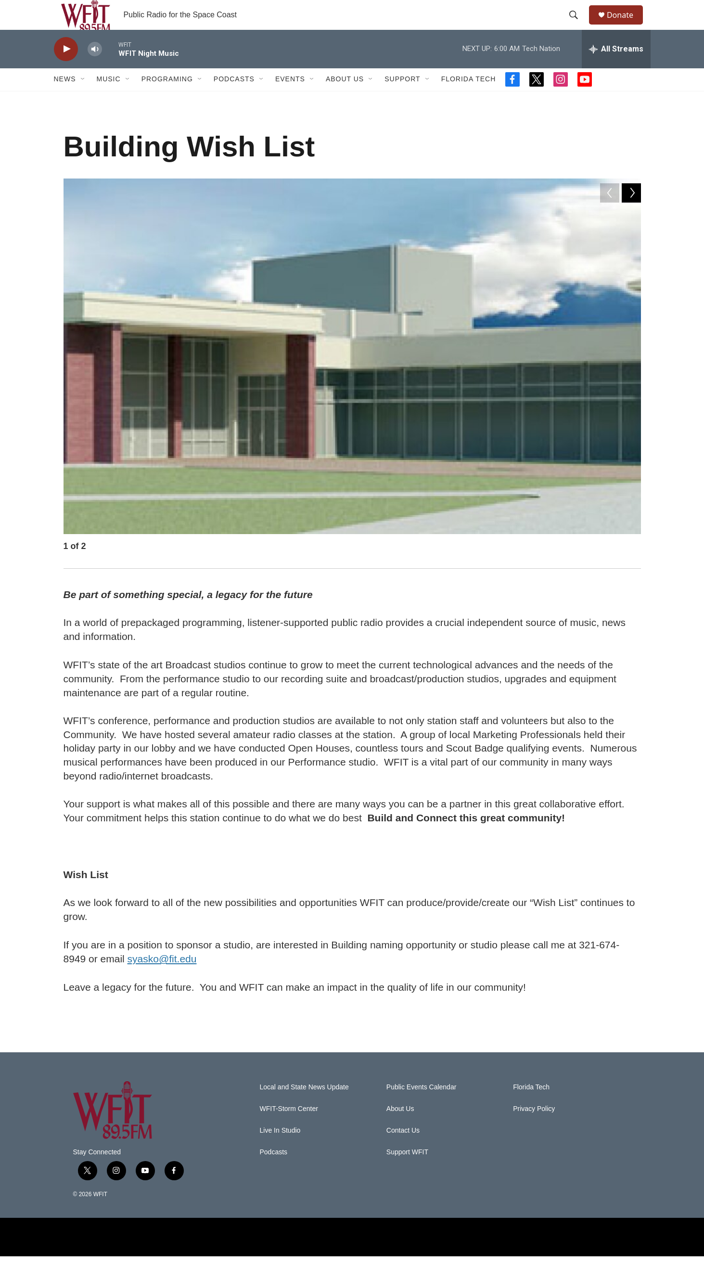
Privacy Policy (534, 1129)
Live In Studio (280, 1151)
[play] (66, 70)
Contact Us (403, 1151)
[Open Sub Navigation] (83, 100)
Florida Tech (468, 100)
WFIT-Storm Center (289, 1129)
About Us (345, 100)
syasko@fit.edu (162, 979)
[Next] (631, 569)
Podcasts (234, 100)
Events (290, 100)
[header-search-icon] (578, 25)
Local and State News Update (304, 1107)
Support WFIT (407, 1172)
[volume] (95, 70)
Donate (626, 25)
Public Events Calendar (421, 1107)
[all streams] (616, 70)
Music (109, 100)
